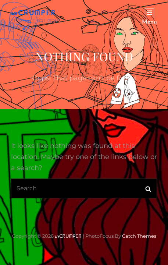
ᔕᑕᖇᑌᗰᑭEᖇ (33, 12)
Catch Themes (139, 236)
